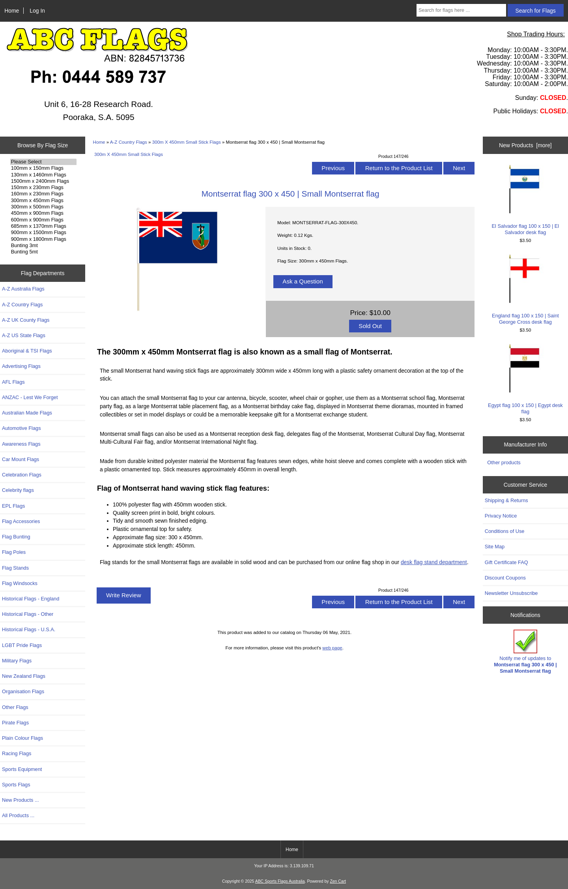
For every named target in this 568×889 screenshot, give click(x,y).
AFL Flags (13, 382)
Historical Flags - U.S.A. (28, 629)
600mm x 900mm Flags (43, 220)
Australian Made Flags (27, 413)
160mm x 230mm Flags (43, 194)
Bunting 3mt (43, 245)
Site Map (494, 547)
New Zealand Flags (23, 676)
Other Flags (15, 707)
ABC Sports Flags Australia (280, 881)
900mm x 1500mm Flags (43, 232)
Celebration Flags (21, 475)
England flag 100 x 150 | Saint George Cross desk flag (525, 289)
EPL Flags (13, 506)
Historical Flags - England (30, 599)
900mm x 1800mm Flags (43, 239)
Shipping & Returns (506, 500)
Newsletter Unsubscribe (511, 593)
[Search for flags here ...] (461, 10)
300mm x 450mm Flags (43, 200)
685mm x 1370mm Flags (43, 226)
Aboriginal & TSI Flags (27, 351)
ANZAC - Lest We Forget (30, 397)
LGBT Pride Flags (22, 645)
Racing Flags (16, 753)
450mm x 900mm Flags (43, 213)
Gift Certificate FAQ (506, 562)
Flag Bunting (16, 537)
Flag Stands (15, 568)
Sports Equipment (22, 769)
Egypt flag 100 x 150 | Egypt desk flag (525, 379)
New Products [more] (525, 145)
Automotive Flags (21, 428)
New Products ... (20, 800)
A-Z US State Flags (23, 335)
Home (11, 11)
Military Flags (17, 661)
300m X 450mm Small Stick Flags (186, 141)
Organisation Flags (23, 691)
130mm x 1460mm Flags (43, 175)
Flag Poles (14, 552)
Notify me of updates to (525, 652)
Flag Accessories (21, 521)
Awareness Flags (21, 444)
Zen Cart (338, 881)
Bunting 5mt (43, 252)
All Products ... (18, 815)
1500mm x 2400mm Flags (43, 181)
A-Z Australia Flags (23, 289)
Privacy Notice (501, 516)
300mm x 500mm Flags (43, 207)
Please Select (43, 162)
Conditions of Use (505, 531)
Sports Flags (16, 785)
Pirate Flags (15, 723)
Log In (37, 11)
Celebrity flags (18, 490)
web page (332, 647)
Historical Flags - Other (27, 614)
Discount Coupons (505, 578)
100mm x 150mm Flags (43, 168)
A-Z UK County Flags (25, 320)
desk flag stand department (434, 562)
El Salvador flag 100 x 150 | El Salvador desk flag (525, 200)
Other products (503, 462)
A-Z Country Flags (128, 141)
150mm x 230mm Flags (43, 187)
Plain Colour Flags (22, 738)
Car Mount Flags (20, 459)
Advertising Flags (21, 366)
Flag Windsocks (19, 583)
